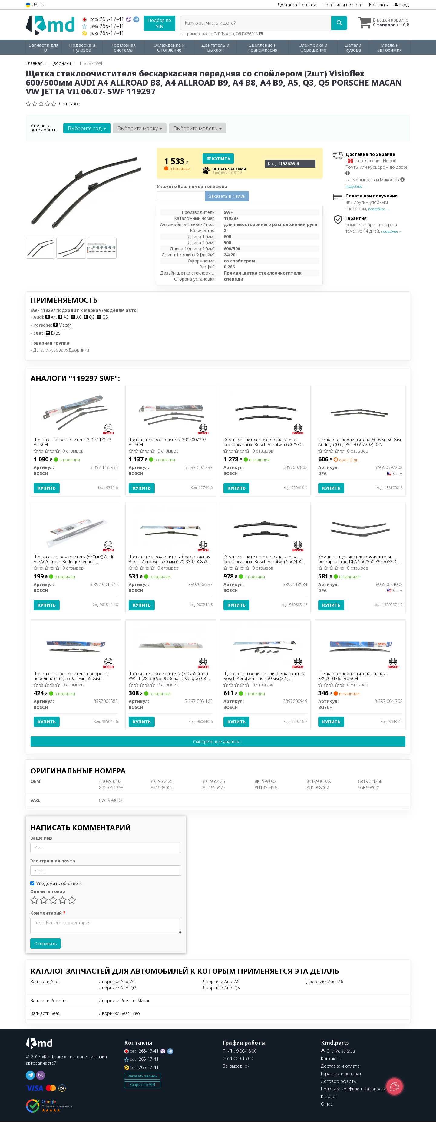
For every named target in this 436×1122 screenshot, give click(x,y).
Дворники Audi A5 (221, 982)
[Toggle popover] (394, 1086)
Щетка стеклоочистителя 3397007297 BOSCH (167, 442)
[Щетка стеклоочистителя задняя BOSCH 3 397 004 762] (360, 646)
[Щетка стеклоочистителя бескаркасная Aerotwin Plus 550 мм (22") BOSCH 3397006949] (265, 646)
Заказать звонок (142, 1076)
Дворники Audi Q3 (117, 988)
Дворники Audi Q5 (221, 988)
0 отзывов (69, 103)
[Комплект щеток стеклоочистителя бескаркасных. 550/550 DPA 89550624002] (360, 529)
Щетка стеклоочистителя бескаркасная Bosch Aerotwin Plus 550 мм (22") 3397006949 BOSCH (264, 676)
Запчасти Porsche (48, 1001)
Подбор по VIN (159, 23)
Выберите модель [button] (197, 128)
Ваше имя (41, 838)
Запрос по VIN (142, 1084)
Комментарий (47, 913)
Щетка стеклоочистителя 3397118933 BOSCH (72, 442)
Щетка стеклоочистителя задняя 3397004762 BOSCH (352, 676)
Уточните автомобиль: (44, 127)
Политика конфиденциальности (353, 1089)
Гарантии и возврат (341, 1074)
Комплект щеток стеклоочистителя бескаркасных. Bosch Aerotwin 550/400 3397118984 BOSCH (262, 559)
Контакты (378, 5)
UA (32, 5)
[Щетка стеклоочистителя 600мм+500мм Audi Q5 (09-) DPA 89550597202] (360, 412)
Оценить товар (47, 892)
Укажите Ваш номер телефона (192, 186)
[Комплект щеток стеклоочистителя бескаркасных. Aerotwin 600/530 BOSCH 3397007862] (265, 412)
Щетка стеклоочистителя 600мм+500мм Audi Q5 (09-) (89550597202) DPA (359, 442)
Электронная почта (52, 861)
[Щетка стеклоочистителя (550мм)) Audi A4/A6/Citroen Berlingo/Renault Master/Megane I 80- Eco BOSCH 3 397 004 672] (76, 529)
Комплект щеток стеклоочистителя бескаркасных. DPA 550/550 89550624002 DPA (360, 559)
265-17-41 (104, 18)
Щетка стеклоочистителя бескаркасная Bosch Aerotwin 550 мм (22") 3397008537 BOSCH (169, 559)
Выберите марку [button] (139, 128)
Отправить (45, 944)
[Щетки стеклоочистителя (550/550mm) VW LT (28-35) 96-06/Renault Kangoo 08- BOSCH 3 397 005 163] (170, 646)
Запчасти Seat (45, 1013)
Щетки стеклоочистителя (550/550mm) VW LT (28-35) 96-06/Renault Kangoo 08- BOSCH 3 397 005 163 (168, 676)
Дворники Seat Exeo (119, 1013)
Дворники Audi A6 (324, 982)
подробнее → (355, 186)
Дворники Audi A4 (117, 982)
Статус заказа (338, 1051)
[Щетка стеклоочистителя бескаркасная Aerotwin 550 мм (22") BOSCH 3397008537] (170, 529)
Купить (218, 158)
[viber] (40, 1075)
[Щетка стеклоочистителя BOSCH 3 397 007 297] (170, 412)
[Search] (339, 23)
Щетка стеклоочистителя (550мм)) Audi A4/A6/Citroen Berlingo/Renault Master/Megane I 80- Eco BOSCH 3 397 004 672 (73, 559)
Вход (402, 5)
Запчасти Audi (45, 982)
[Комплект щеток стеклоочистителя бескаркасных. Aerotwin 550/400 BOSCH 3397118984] (265, 529)
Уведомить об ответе (56, 884)
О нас (326, 1104)
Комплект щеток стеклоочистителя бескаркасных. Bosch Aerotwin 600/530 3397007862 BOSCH (262, 442)
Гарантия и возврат (342, 5)
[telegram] (30, 1075)
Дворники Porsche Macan (124, 1001)
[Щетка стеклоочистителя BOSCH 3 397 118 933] (76, 412)
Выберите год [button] (87, 128)
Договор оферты (339, 1081)
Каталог (329, 1097)
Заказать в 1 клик (227, 196)
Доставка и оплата (297, 5)
